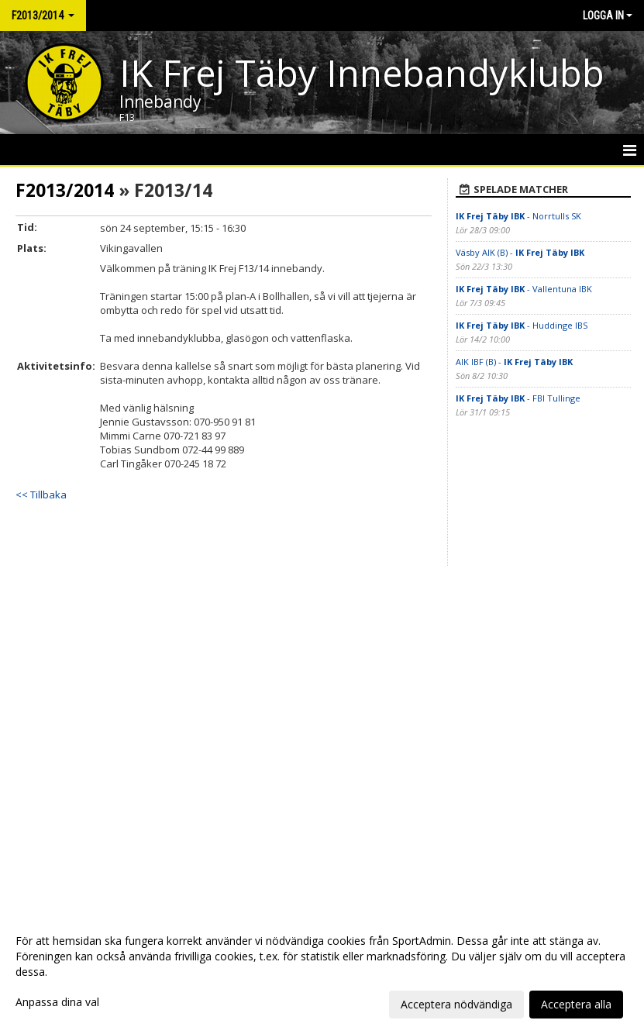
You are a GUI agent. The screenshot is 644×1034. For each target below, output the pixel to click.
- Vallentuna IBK (524, 289)
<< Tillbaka (41, 494)
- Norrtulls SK (518, 216)
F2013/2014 (64, 190)
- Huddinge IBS (521, 325)
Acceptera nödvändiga (456, 1004)
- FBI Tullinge (518, 398)
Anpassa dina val (57, 1002)
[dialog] (322, 972)
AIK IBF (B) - (514, 361)
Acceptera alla (576, 1004)
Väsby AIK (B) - (520, 252)
